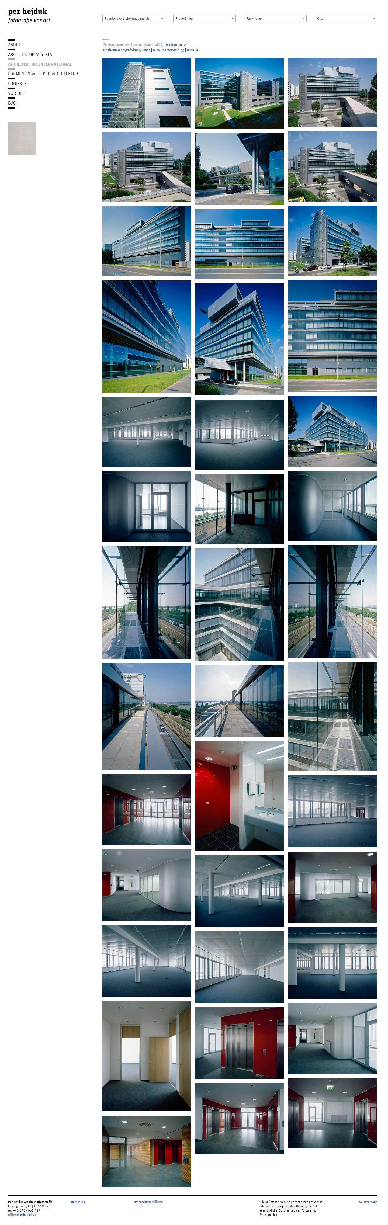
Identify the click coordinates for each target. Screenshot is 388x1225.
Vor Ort (16, 93)
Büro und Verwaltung (168, 50)
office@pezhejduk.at (22, 1215)
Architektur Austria (30, 54)
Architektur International (40, 64)
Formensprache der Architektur (43, 74)
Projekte (17, 83)
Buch (13, 103)
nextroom (174, 44)
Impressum (78, 1202)
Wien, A (192, 50)
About (14, 44)
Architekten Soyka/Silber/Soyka (126, 50)
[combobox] (133, 18)
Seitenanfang (368, 1202)
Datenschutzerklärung (148, 1202)
